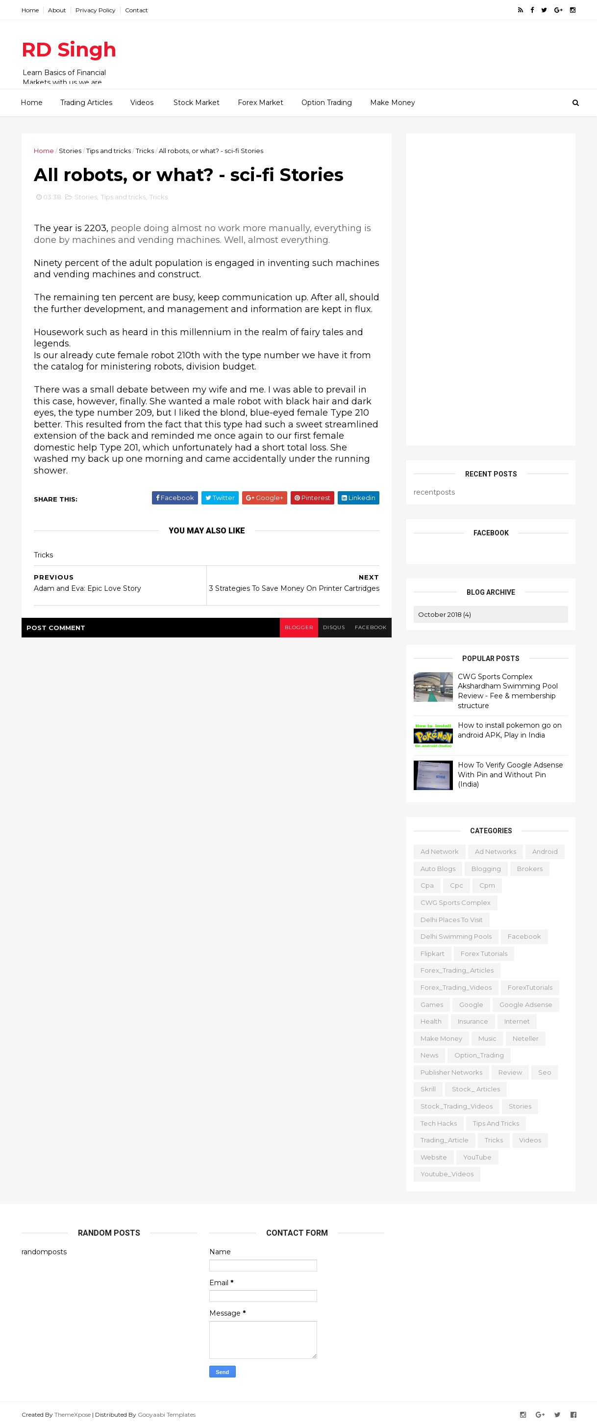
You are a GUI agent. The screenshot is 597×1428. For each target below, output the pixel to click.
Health (431, 1021)
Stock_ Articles (476, 1089)
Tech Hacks (439, 1123)
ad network (440, 851)
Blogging (486, 869)
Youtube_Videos (447, 1174)
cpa (427, 885)
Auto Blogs (438, 869)
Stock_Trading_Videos (457, 1106)
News (429, 1055)
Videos (141, 102)
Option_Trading (479, 1055)
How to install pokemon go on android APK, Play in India (510, 730)
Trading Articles (86, 102)
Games (432, 1004)
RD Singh (69, 49)
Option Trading (326, 102)
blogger (299, 627)
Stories (70, 151)
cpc (456, 885)
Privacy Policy (95, 10)
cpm (487, 885)
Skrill (428, 1089)
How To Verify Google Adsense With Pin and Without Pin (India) (510, 775)
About (57, 10)
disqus (334, 627)
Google (471, 1004)
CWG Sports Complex (456, 902)
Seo (544, 1072)
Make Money (392, 102)
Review (510, 1072)
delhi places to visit (452, 920)
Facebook (524, 936)
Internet (517, 1021)
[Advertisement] (396, 49)
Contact (136, 10)
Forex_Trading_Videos (456, 987)
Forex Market (260, 102)
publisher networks (451, 1072)
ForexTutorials (530, 987)
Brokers (530, 869)
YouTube (477, 1157)
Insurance (473, 1021)
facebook (371, 627)
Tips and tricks (108, 151)
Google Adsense (525, 1004)
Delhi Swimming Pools (456, 936)
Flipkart (433, 953)
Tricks (145, 151)
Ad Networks (495, 851)
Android (545, 851)
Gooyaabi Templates (167, 1414)
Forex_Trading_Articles (457, 970)
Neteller (526, 1038)
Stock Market (197, 102)
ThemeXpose (72, 1414)
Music (487, 1038)
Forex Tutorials (484, 953)
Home (30, 10)
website (434, 1157)
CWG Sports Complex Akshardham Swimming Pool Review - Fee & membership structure (508, 691)
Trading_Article (445, 1140)
